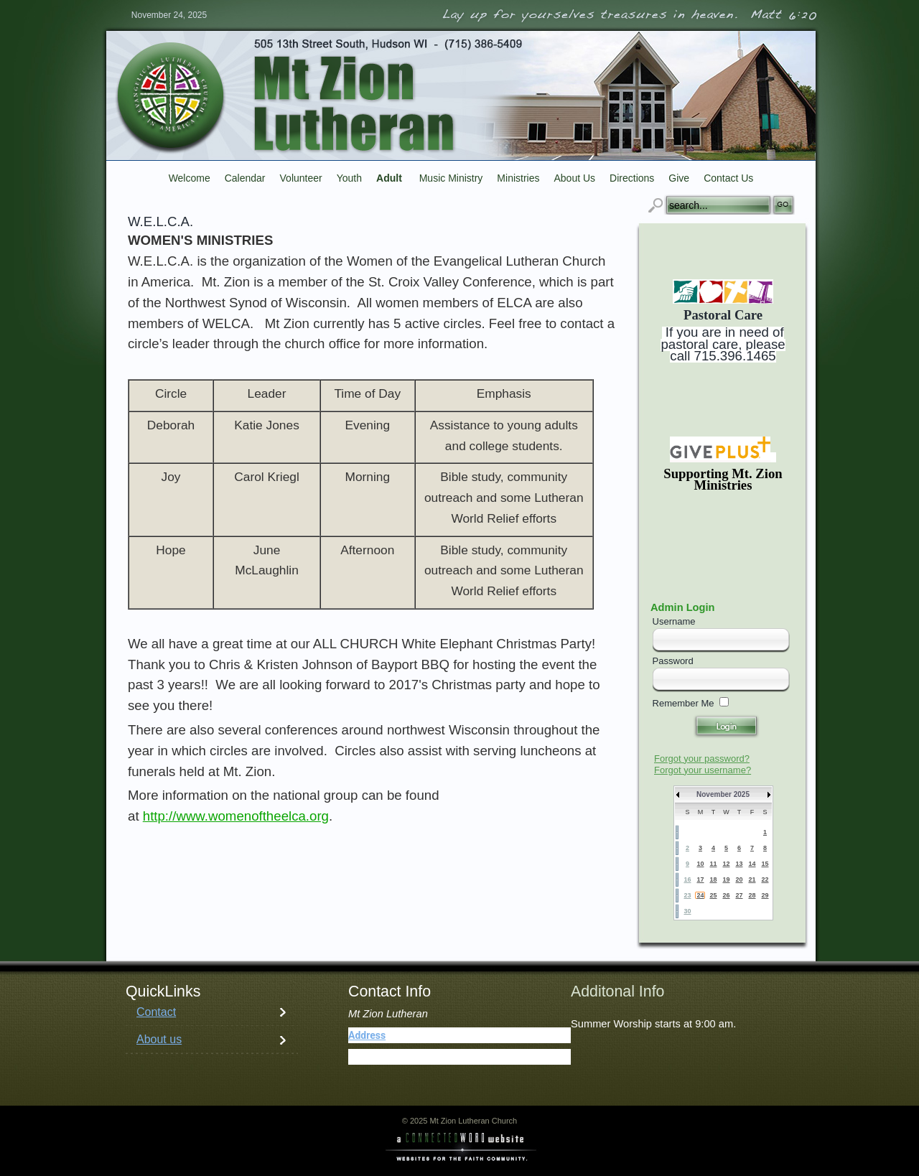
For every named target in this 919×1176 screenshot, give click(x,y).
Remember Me (683, 703)
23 (687, 895)
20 (738, 879)
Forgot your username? (702, 770)
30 (687, 911)
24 (700, 895)
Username (674, 621)
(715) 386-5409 (417, 1057)
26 (725, 895)
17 (700, 879)
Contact (156, 1012)
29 (764, 895)
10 (700, 863)
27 (738, 895)
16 (687, 879)
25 (713, 895)
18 (713, 879)
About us (159, 1039)
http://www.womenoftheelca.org (236, 815)
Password (673, 660)
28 (751, 895)
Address (367, 1035)
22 (764, 879)
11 (713, 863)
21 (751, 879)
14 (751, 863)
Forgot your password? (702, 758)
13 (738, 863)
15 (764, 863)
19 (725, 879)
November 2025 (723, 794)
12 (725, 863)
